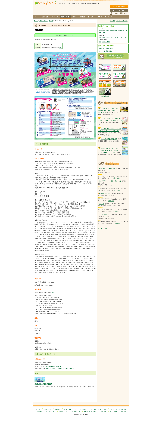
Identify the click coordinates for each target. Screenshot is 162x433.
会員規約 (39, 411)
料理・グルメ (106, 37)
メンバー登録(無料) (119, 6)
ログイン (119, 10)
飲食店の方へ (76, 411)
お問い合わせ (47, 409)
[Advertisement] (65, 397)
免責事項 (57, 409)
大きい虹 (101, 204)
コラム (74, 17)
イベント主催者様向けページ (107, 51)
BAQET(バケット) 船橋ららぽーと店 (110, 181)
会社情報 (123, 411)
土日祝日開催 (106, 42)
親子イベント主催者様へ (106, 48)
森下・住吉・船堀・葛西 (111, 31)
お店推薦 (82, 17)
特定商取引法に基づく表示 (98, 409)
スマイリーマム (102, 228)
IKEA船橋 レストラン (105, 193)
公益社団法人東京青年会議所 (43, 384)
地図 (60, 48)
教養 (100, 37)
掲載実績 (103, 411)
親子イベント (65, 17)
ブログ (100, 17)
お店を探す (45, 17)
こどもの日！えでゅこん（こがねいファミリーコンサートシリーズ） (109, 130)
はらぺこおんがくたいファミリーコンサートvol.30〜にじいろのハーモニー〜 (110, 121)
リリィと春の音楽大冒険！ (109, 139)
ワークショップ (121, 37)
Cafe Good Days (104, 214)
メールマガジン (123, 13)
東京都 (101, 31)
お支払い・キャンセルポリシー (118, 409)
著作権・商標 (67, 409)
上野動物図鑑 (105, 96)
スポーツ (113, 37)
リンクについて (50, 411)
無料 (100, 42)
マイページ (108, 17)
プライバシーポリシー (81, 409)
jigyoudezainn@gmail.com (53, 366)
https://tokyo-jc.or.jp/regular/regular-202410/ (60, 368)
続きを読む (117, 178)
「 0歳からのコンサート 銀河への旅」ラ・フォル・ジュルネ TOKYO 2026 (108, 110)
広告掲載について (64, 411)
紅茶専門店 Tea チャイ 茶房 (107, 168)
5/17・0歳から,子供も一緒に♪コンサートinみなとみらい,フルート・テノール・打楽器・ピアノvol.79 (109, 150)
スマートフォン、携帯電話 (114, 13)
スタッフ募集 (113, 411)
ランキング (54, 17)
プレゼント (91, 17)
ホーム (37, 17)
